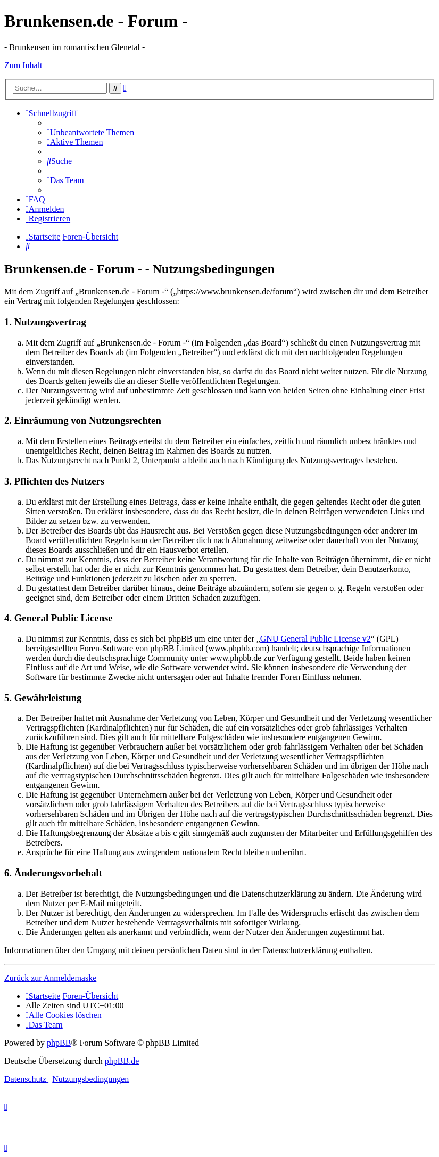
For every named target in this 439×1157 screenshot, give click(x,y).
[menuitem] (90, 132)
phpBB (59, 1042)
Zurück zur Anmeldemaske (50, 977)
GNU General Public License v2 (315, 638)
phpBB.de (122, 1060)
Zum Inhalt (23, 65)
